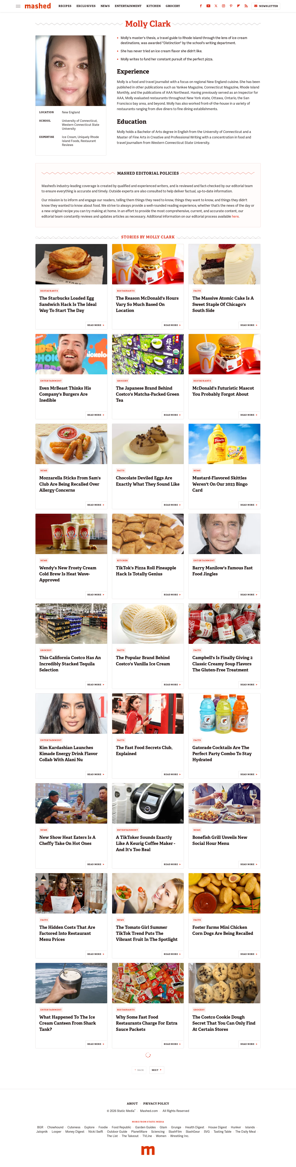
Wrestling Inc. (179, 1136)
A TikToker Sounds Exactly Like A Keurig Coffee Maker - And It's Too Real (145, 843)
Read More (94, 325)
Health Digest (194, 1127)
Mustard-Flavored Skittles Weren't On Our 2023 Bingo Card (219, 484)
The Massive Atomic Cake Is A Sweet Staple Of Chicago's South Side (223, 304)
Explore (89, 1127)
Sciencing (158, 1131)
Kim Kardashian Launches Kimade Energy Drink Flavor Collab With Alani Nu (68, 753)
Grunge (176, 1127)
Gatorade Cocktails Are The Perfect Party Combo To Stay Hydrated (222, 753)
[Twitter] (216, 6)
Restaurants (49, 290)
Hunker (236, 1127)
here (235, 216)
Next (155, 1070)
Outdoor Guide (117, 1131)
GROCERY (173, 6)
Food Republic (121, 1127)
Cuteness (73, 1127)
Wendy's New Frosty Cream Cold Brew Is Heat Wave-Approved (67, 574)
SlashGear (193, 1131)
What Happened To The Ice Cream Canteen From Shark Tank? (67, 1023)
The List (112, 1136)
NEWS (105, 6)
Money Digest (74, 1131)
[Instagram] (223, 6)
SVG (207, 1131)
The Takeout (130, 1136)
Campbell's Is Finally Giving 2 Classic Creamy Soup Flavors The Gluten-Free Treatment (222, 664)
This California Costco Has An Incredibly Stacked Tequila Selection (70, 664)
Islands (250, 1127)
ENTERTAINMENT (128, 6)
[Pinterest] (231, 6)
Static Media (125, 1111)
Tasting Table (222, 1131)
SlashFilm (175, 1131)
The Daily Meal (245, 1131)
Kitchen (122, 560)
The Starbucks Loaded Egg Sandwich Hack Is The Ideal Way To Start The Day (67, 304)
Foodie (103, 1127)
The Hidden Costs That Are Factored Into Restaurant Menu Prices (67, 933)
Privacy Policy (156, 1104)
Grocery (122, 380)
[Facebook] (201, 6)
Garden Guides (145, 1127)
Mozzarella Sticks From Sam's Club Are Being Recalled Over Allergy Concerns (70, 484)
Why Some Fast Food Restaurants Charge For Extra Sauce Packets (146, 1023)
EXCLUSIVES (86, 6)
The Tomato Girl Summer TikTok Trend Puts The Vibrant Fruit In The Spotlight (147, 933)
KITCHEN (153, 6)
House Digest (217, 1127)
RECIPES (65, 6)
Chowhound (55, 1127)
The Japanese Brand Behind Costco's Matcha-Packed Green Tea (147, 394)
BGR (40, 1127)
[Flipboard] (238, 6)
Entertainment (51, 380)
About (132, 1104)
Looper (56, 1131)
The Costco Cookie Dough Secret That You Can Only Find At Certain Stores (223, 1023)
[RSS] (246, 6)
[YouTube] (208, 6)
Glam (163, 1127)
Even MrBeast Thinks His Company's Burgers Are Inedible (65, 394)
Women (161, 1136)
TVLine (147, 1136)
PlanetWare (139, 1131)
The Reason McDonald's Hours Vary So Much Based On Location (147, 304)
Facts (197, 290)
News (43, 470)
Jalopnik (42, 1131)
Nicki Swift (95, 1131)
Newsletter (266, 6)
